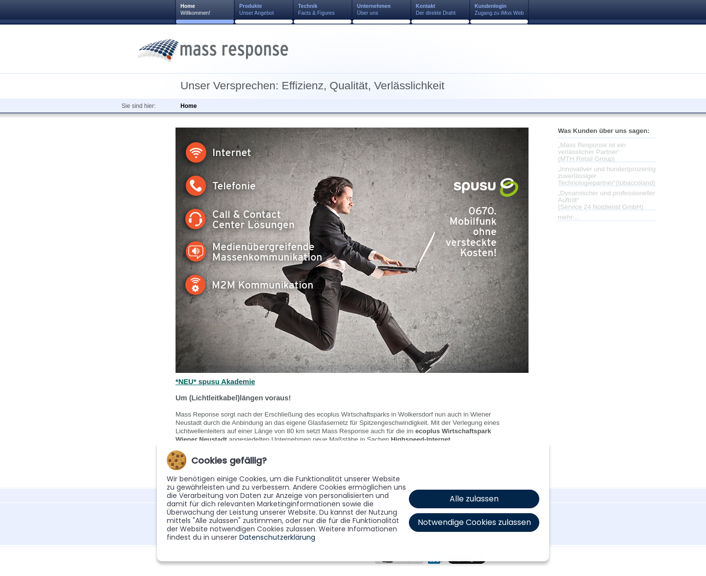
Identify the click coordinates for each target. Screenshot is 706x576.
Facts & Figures (316, 9)
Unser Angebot (256, 9)
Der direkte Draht (435, 9)
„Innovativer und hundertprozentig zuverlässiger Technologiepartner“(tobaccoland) (607, 175)
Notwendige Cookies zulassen (474, 522)
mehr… (569, 216)
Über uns (374, 9)
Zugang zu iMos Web (499, 9)
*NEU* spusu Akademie (215, 382)
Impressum (333, 561)
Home (188, 106)
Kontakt (301, 561)
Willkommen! (195, 9)
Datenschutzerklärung (277, 537)
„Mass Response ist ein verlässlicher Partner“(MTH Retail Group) (592, 151)
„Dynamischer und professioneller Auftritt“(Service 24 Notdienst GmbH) (607, 199)
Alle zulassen (474, 498)
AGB (362, 561)
